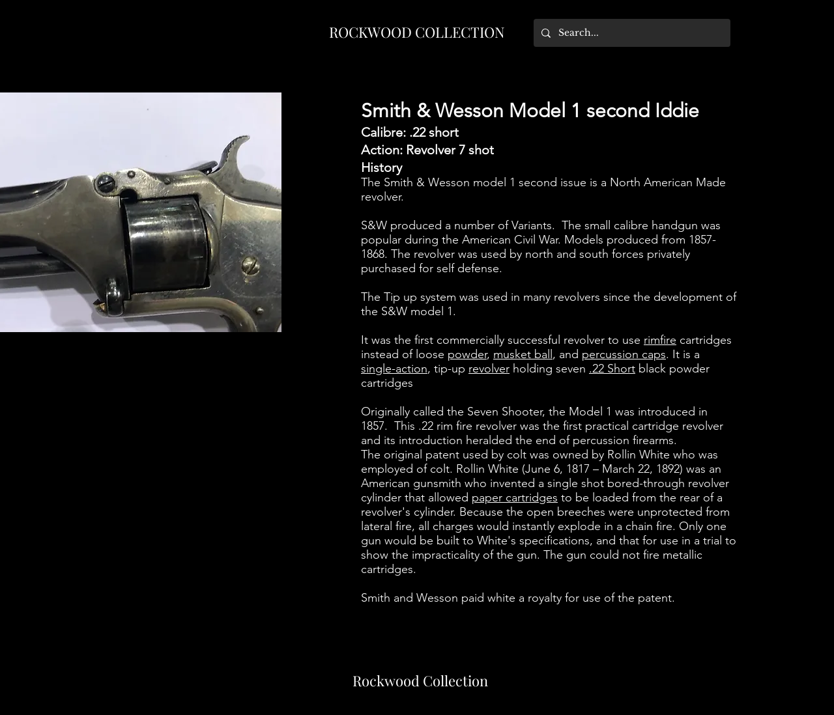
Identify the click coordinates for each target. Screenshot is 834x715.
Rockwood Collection (420, 680)
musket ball (523, 354)
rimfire (660, 340)
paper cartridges (515, 497)
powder (467, 354)
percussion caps (624, 354)
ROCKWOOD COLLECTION (417, 32)
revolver (489, 368)
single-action (394, 368)
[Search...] (630, 33)
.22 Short (612, 368)
